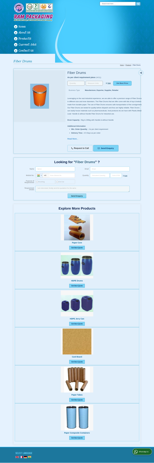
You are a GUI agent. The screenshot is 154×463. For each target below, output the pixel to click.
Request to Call (80, 148)
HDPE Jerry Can (77, 319)
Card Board (77, 357)
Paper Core (77, 243)
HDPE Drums (77, 281)
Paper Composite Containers (77, 433)
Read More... (72, 139)
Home (22, 26)
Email (87, 169)
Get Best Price (122, 83)
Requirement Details (29, 188)
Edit (108, 83)
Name (32, 169)
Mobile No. (30, 175)
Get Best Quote (77, 248)
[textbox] (94, 83)
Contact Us (26, 51)
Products (25, 38)
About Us (24, 32)
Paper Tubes (76, 395)
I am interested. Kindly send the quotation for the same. (82, 189)
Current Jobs (27, 44)
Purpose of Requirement (29, 181)
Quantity (85, 175)
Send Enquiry (105, 148)
